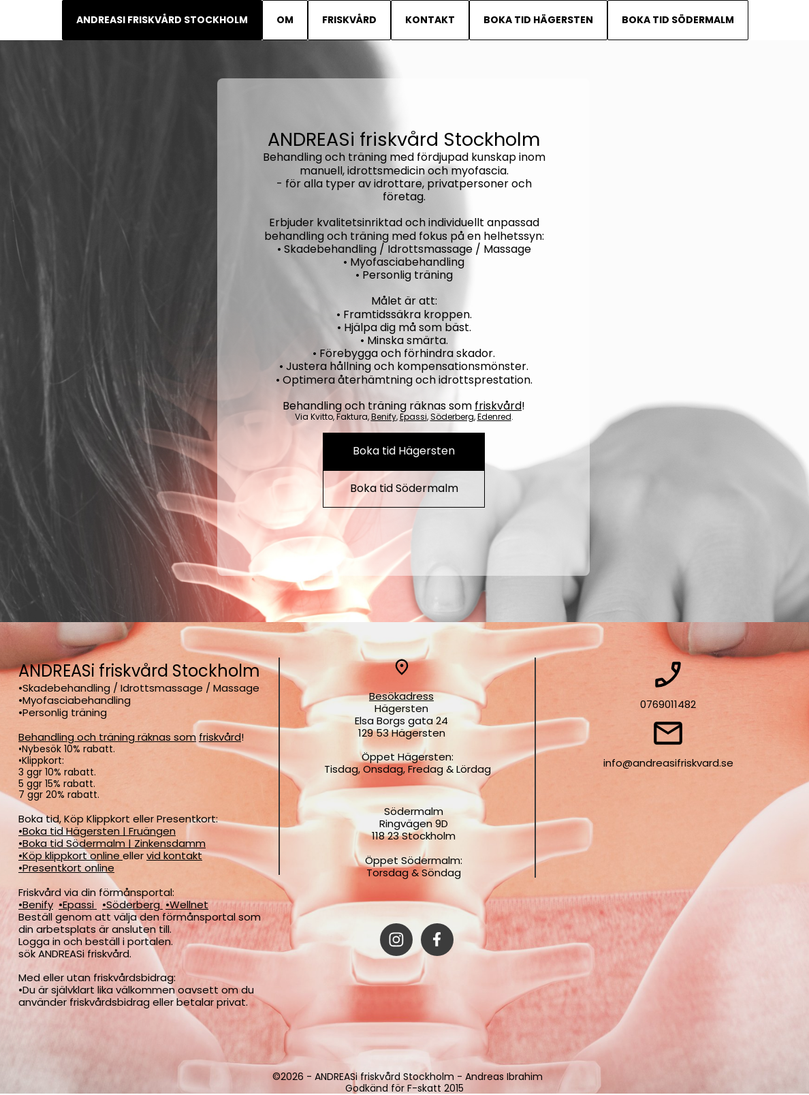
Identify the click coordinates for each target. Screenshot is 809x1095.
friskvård (498, 406)
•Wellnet (186, 904)
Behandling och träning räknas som (107, 737)
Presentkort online (68, 868)
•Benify (35, 904)
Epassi (413, 416)
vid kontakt (174, 855)
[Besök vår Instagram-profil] (396, 939)
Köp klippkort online (72, 855)
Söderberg (452, 416)
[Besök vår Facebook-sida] (437, 939)
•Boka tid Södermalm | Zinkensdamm (112, 843)
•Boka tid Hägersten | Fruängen (97, 831)
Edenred (494, 416)
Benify (383, 416)
